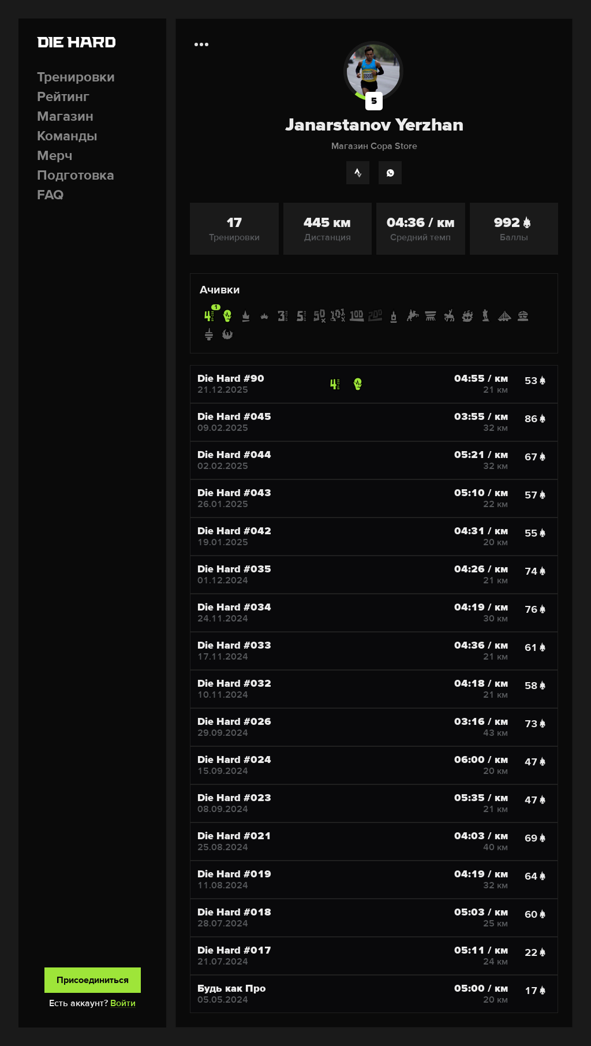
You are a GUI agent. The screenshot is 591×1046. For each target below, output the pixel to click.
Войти (123, 1003)
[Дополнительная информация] (201, 44)
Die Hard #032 (234, 683)
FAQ (50, 195)
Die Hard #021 (234, 836)
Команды (67, 136)
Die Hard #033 (234, 645)
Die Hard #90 (230, 378)
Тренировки (76, 77)
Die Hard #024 (234, 759)
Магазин (65, 116)
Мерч (55, 155)
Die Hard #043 (234, 492)
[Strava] (357, 172)
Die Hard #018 (234, 912)
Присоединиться (93, 980)
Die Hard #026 (234, 721)
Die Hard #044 (234, 454)
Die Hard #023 (234, 797)
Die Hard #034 (234, 607)
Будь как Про (231, 988)
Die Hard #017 (234, 950)
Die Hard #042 (234, 531)
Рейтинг (63, 96)
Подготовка (75, 175)
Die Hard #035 (234, 569)
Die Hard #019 (234, 874)
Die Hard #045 (234, 416)
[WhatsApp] (390, 172)
